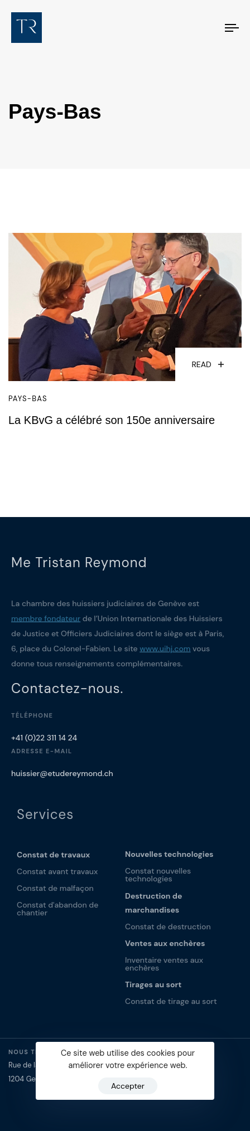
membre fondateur (45, 621)
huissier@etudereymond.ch (62, 776)
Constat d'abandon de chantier (57, 912)
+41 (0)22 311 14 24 (44, 740)
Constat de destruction (168, 930)
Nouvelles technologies (169, 858)
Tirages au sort (153, 988)
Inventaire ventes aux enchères (164, 968)
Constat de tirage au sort (171, 1005)
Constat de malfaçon (55, 892)
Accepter (128, 1086)
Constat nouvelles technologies (158, 878)
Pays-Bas (27, 398)
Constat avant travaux (57, 875)
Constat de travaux (53, 859)
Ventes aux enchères (165, 947)
